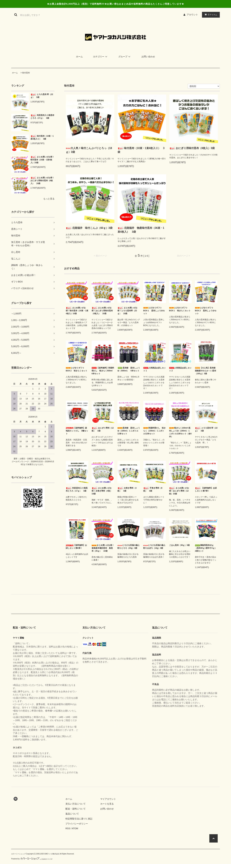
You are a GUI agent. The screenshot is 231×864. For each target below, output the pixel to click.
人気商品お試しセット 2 (180, 369)
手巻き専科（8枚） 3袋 (152, 489)
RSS (67, 828)
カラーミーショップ (18, 854)
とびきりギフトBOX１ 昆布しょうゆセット (154, 311)
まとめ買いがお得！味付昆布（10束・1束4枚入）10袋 (42, 160)
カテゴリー (100, 56)
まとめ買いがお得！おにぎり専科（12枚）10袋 (179, 491)
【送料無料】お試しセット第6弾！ (76, 546)
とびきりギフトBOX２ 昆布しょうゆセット (205, 311)
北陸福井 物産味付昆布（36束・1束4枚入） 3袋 (141, 230)
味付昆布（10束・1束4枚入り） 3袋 (42, 137)
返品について (72, 813)
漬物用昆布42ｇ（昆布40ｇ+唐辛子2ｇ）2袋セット (206, 548)
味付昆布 (26, 73)
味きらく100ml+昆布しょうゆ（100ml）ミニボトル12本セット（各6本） (180, 432)
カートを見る (107, 803)
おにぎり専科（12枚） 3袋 (103, 429)
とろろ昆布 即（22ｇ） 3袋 (41, 95)
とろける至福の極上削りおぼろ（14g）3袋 (154, 546)
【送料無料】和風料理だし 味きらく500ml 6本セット (103, 371)
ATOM (75, 828)
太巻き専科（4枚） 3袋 (127, 489)
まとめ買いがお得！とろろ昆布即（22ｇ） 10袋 (127, 310)
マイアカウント (108, 799)
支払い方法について (75, 803)
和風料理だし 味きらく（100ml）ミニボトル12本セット (154, 431)
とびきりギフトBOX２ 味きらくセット (76, 369)
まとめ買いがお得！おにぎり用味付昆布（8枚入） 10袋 (42, 180)
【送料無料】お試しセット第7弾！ (206, 489)
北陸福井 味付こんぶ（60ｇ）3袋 (89, 228)
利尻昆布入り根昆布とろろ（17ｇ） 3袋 (42, 116)
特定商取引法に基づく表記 (78, 818)
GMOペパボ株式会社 (51, 854)
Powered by (32, 859)
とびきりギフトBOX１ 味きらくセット (180, 309)
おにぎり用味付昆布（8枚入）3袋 (192, 148)
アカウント (192, 14)
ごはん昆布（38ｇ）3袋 (179, 545)
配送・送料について (75, 808)
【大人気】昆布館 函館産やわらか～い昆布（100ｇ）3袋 (206, 371)
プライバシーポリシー (76, 823)
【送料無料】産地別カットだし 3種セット (77, 431)
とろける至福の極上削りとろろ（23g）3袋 (128, 546)
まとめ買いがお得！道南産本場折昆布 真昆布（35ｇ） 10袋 (103, 548)
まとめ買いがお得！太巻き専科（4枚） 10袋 (103, 491)
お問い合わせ (148, 56)
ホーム (79, 56)
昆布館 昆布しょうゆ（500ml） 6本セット (128, 369)
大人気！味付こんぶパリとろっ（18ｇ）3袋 (89, 150)
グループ (124, 56)
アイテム (210, 14)
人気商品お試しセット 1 (154, 369)
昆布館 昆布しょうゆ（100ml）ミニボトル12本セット (128, 431)
